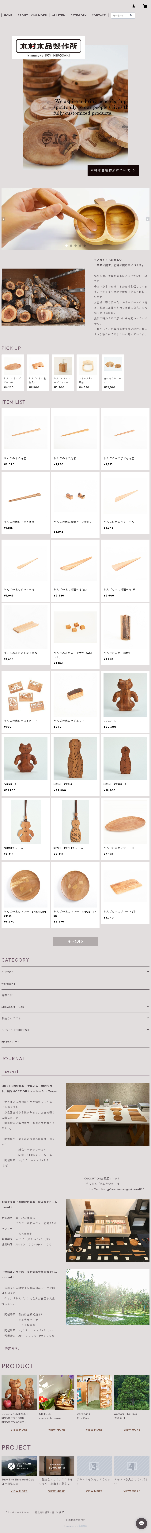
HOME (8, 15)
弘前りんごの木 (11, 1018)
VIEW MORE (19, 1429)
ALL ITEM (58, 15)
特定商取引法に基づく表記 (49, 1512)
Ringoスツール (11, 1041)
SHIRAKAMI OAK (13, 1007)
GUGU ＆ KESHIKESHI (16, 1030)
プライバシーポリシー (17, 1512)
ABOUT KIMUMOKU (32, 15)
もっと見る (75, 941)
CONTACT (99, 15)
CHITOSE (7, 972)
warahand (8, 983)
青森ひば (7, 995)
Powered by (75, 1526)
